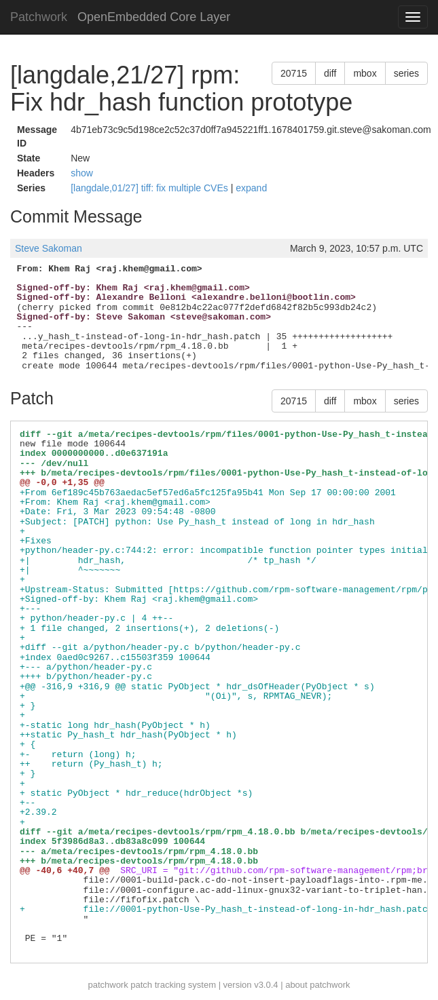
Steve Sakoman (48, 248)
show (82, 173)
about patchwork (317, 985)
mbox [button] (364, 73)
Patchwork (38, 17)
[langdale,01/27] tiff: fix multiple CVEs (151, 187)
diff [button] (330, 73)
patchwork (108, 985)
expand (251, 187)
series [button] (406, 73)
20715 (293, 73)
